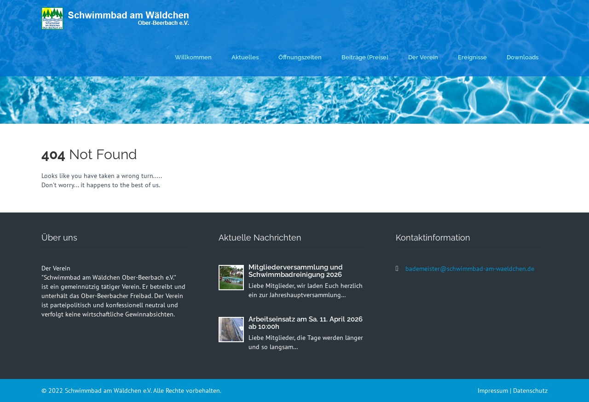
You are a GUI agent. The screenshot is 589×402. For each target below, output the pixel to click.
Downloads (522, 57)
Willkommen (193, 57)
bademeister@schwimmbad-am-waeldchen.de (469, 268)
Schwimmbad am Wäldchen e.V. (109, 390)
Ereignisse (472, 57)
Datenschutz (530, 390)
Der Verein (423, 57)
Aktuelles (245, 57)
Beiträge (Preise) (364, 57)
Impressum (493, 390)
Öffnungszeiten (300, 57)
